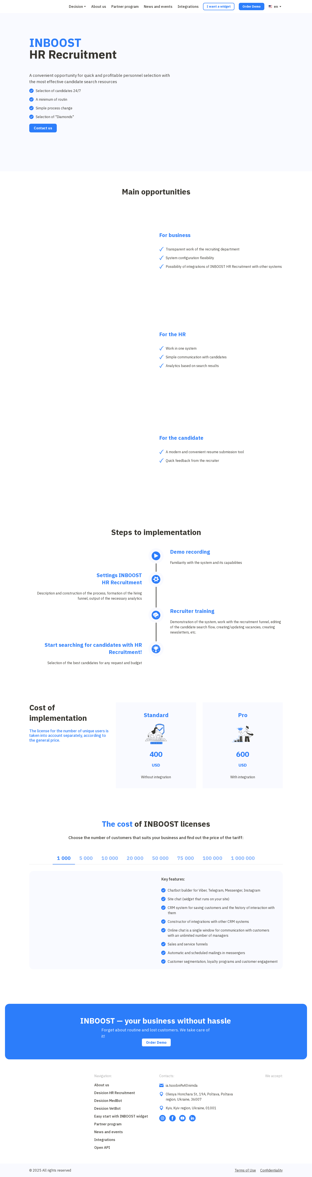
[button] (218, 6)
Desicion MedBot (108, 1100)
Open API (102, 1147)
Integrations (188, 6)
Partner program (125, 6)
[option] (273, 6)
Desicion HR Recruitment (114, 1093)
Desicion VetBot (107, 1108)
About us (98, 6)
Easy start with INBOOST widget (121, 1116)
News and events (158, 6)
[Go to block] (39, 6)
